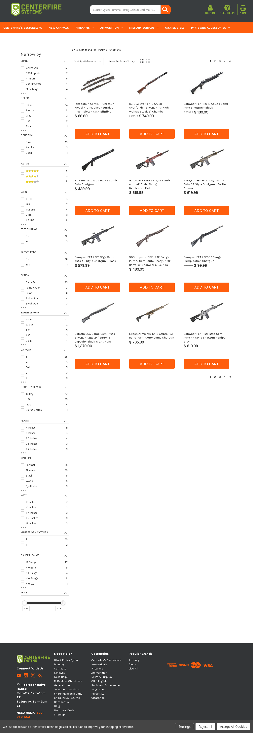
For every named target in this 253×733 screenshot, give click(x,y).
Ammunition (111, 27)
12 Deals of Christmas (68, 681)
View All (133, 668)
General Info (62, 685)
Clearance (64, 39)
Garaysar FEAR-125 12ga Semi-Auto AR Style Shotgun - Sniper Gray (205, 337)
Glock (132, 664)
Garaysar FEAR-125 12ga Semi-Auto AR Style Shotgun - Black (95, 259)
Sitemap (59, 714)
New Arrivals (59, 27)
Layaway (59, 672)
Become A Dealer (65, 710)
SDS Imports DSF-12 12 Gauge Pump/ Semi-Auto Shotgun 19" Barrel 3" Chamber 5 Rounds (150, 261)
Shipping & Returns (67, 698)
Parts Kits (39, 39)
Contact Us (61, 702)
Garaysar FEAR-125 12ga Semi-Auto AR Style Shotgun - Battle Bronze (205, 184)
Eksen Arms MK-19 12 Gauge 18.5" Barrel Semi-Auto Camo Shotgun (151, 335)
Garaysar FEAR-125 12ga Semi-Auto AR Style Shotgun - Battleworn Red (149, 184)
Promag (134, 660)
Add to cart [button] (97, 133)
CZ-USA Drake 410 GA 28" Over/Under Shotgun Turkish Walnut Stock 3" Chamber (149, 107)
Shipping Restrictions (68, 693)
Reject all (205, 726)
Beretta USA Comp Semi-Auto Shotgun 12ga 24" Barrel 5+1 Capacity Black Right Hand (95, 337)
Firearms (84, 27)
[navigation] (45, 333)
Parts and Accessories (210, 27)
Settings (184, 726)
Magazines (13, 39)
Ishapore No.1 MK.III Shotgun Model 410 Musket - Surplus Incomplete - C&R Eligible (94, 107)
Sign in (210, 13)
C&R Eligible (174, 27)
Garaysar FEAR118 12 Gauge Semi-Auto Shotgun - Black (206, 105)
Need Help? (227, 9)
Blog (57, 706)
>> (230, 61)
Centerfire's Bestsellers (22, 27)
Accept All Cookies (233, 726)
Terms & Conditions (67, 689)
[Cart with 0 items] (242, 9)
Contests (60, 668)
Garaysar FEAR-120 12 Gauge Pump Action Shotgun (203, 259)
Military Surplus (143, 27)
